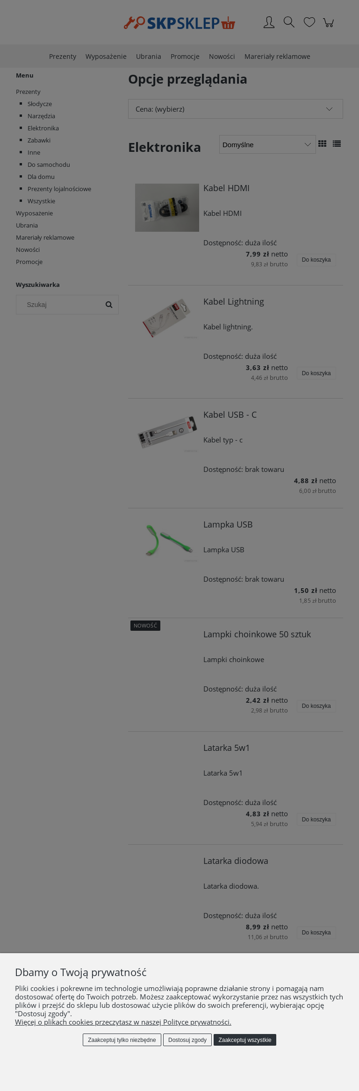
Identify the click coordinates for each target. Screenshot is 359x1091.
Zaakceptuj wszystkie (244, 1040)
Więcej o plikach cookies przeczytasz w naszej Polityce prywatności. (123, 1022)
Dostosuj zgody (187, 1040)
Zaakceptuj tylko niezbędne (122, 1040)
